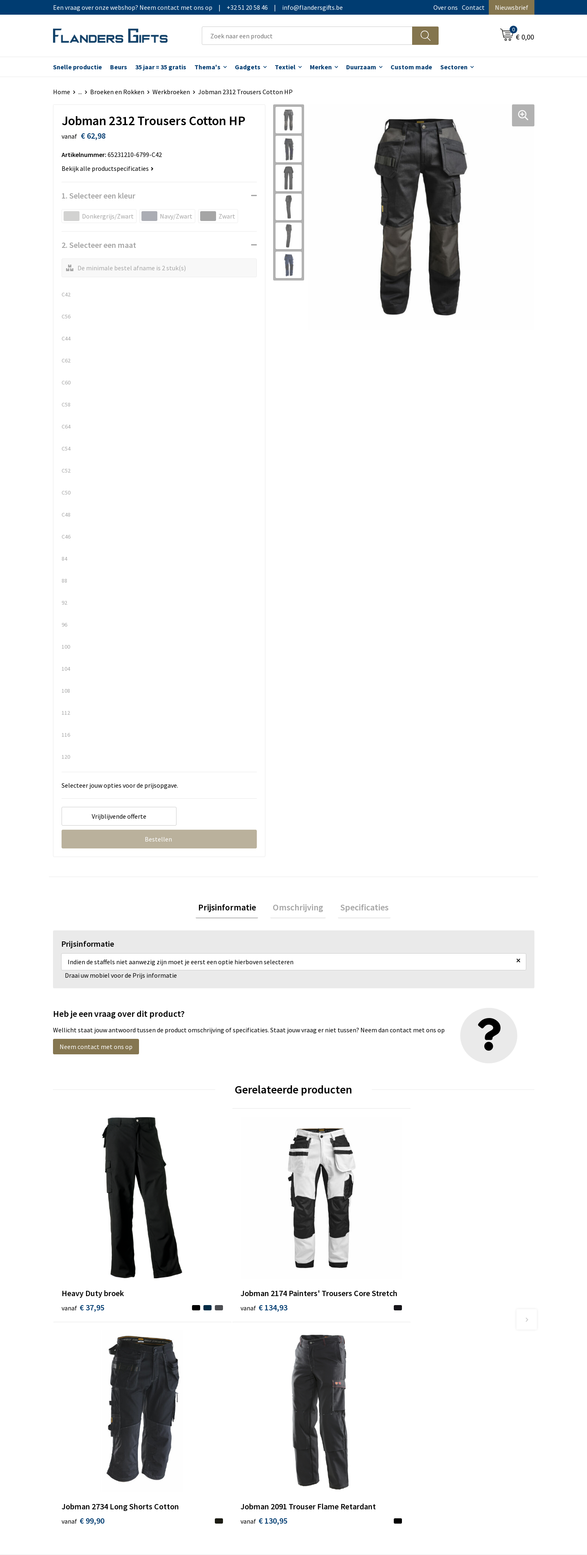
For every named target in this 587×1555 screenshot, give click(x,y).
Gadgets (247, 67)
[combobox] (307, 36)
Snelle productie (77, 67)
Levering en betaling (332, 1351)
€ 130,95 (445, 1263)
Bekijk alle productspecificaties (108, 168)
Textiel (285, 67)
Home (61, 92)
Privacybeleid (441, 1363)
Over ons (445, 7)
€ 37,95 (83, 1251)
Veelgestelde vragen (212, 1363)
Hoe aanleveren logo (333, 1388)
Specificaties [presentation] (359, 908)
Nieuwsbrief (511, 7)
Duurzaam (361, 67)
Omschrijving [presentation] (298, 908)
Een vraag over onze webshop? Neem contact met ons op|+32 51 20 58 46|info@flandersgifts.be (198, 7)
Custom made (411, 67)
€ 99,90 (323, 1263)
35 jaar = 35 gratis (160, 67)
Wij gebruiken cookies (453, 1351)
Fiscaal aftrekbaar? (330, 1363)
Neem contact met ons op (96, 1049)
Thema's (207, 67)
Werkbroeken (171, 92)
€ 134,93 (205, 1263)
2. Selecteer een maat (99, 245)
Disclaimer (437, 1376)
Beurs (118, 67)
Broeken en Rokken (117, 92)
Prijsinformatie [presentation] (231, 908)
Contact (473, 7)
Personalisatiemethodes (338, 1376)
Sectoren (454, 67)
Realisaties (319, 1338)
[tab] (231, 909)
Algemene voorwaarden (456, 1338)
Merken (321, 67)
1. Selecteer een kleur (98, 195)
